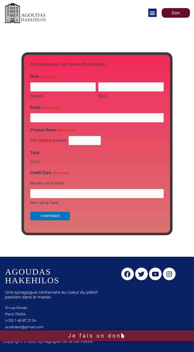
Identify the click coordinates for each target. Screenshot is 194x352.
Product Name (52, 130)
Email (44, 108)
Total (34, 152)
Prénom (36, 96)
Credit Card (50, 173)
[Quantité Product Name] (85, 140)
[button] (152, 13)
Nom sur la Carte (44, 202)
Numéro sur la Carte (47, 183)
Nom (102, 96)
